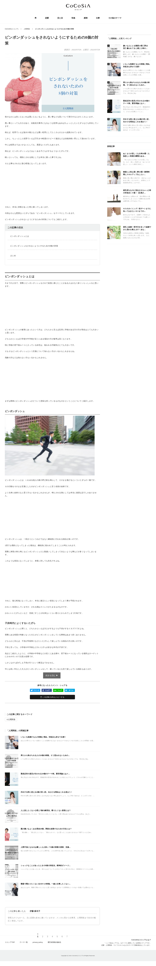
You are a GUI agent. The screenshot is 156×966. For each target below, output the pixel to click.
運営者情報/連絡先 (54, 942)
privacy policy (38, 942)
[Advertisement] (52, 185)
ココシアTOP (10, 942)
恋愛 (47, 18)
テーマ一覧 (24, 942)
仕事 (98, 18)
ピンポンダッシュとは (19, 236)
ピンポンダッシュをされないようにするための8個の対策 (34, 246)
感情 (86, 18)
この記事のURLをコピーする (52, 697)
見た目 (60, 18)
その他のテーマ (115, 18)
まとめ (13, 256)
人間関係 (11, 719)
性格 (73, 18)
